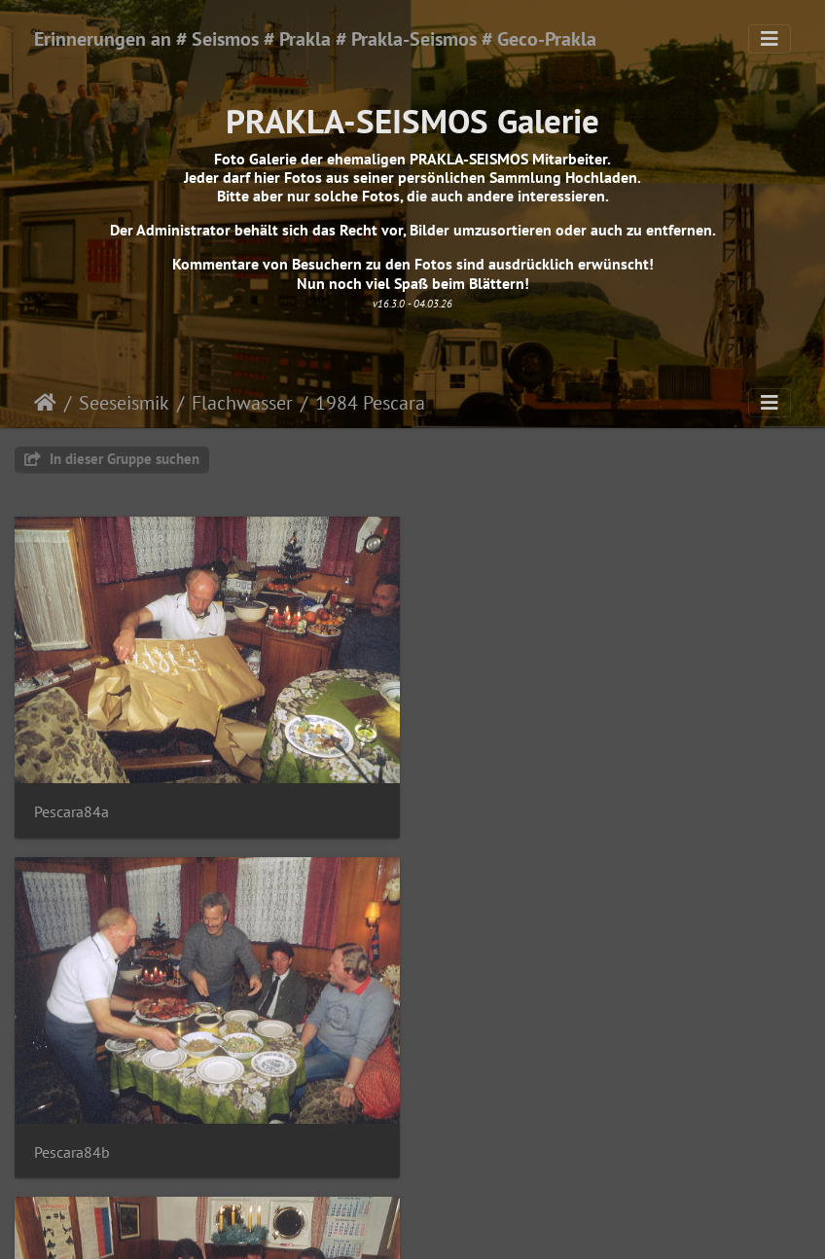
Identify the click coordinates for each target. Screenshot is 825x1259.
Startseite (45, 402)
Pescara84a (71, 811)
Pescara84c (71, 1150)
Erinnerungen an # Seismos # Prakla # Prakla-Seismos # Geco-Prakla (315, 39)
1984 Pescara (370, 402)
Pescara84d (484, 1150)
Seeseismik (124, 402)
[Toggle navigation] (769, 39)
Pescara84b (484, 811)
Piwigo (453, 1226)
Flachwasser (242, 402)
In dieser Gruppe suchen (111, 459)
